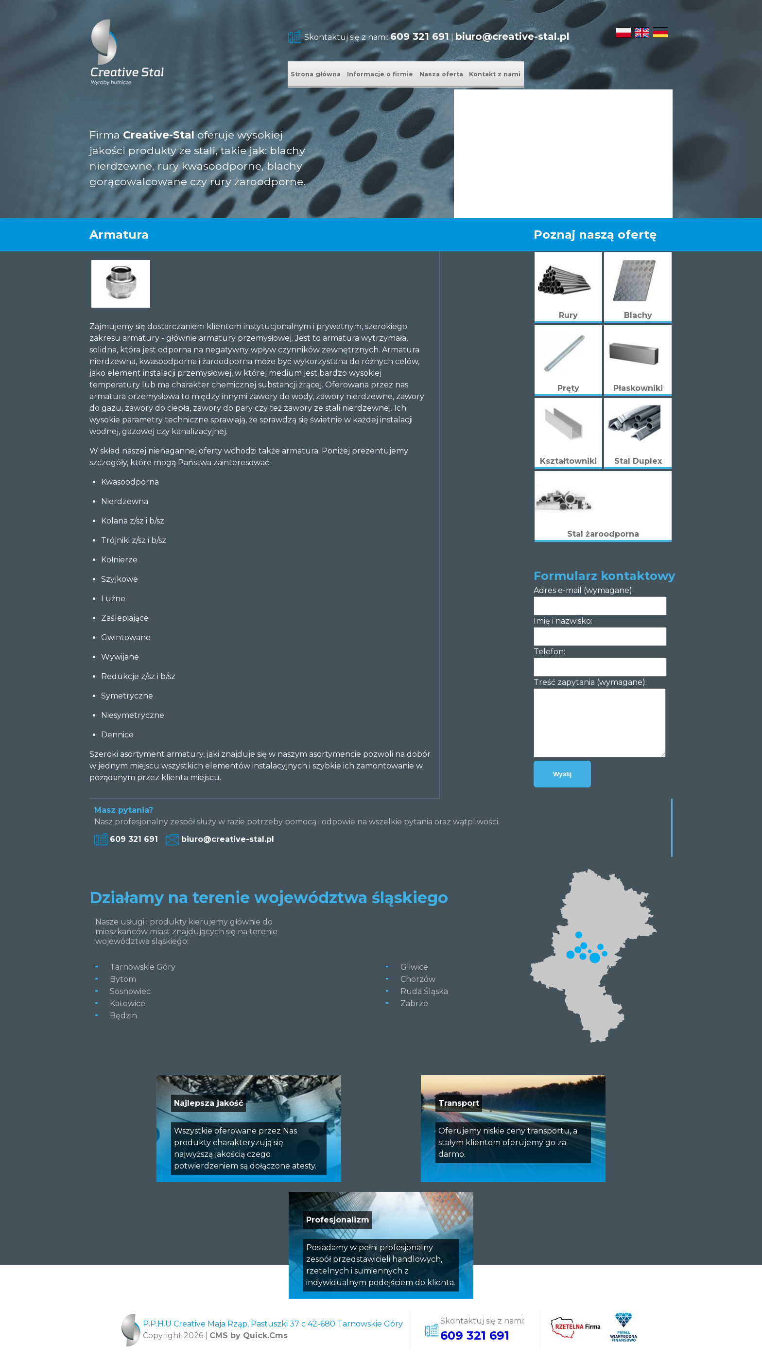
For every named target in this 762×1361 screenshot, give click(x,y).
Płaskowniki (638, 388)
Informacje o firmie (424, 74)
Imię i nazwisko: (563, 621)
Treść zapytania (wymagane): (590, 682)
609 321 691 (419, 36)
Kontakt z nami (598, 74)
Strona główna (330, 74)
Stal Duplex (638, 461)
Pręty (568, 388)
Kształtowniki (568, 461)
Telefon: (549, 651)
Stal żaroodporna (603, 534)
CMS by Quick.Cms (248, 1335)
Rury (568, 315)
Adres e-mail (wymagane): (584, 590)
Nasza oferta (514, 74)
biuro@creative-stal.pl (512, 36)
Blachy (638, 315)
